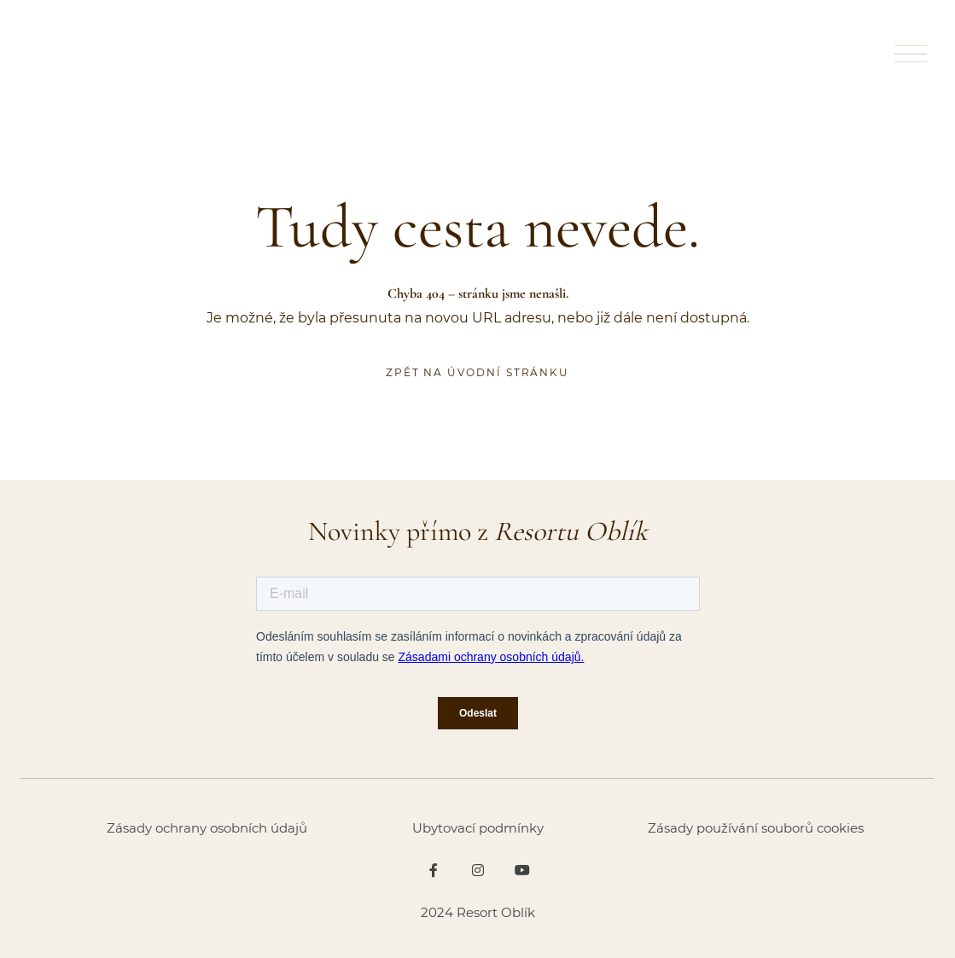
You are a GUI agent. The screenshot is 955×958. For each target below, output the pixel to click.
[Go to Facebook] (433, 870)
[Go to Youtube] (522, 870)
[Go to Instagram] (478, 870)
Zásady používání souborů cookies (756, 828)
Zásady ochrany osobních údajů (207, 828)
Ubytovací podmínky (478, 828)
